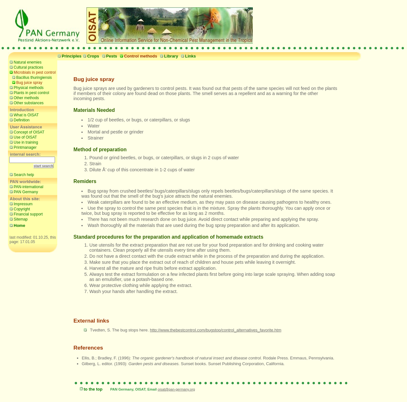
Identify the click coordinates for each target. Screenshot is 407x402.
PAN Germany (23, 191)
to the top (90, 389)
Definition (19, 119)
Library (168, 56)
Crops (90, 56)
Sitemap (18, 218)
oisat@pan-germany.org (176, 389)
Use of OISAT (22, 137)
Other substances (26, 102)
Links (187, 56)
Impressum (20, 203)
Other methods (23, 97)
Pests (108, 56)
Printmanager (22, 147)
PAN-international (25, 186)
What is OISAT (23, 114)
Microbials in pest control (32, 72)
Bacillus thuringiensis (31, 77)
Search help (21, 174)
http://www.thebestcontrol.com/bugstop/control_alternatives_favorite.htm (215, 330)
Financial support (25, 213)
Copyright (19, 208)
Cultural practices (25, 67)
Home (16, 225)
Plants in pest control (28, 92)
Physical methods (26, 87)
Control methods (137, 56)
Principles (68, 56)
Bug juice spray (26, 82)
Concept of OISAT (26, 131)
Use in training (23, 142)
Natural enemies (24, 62)
